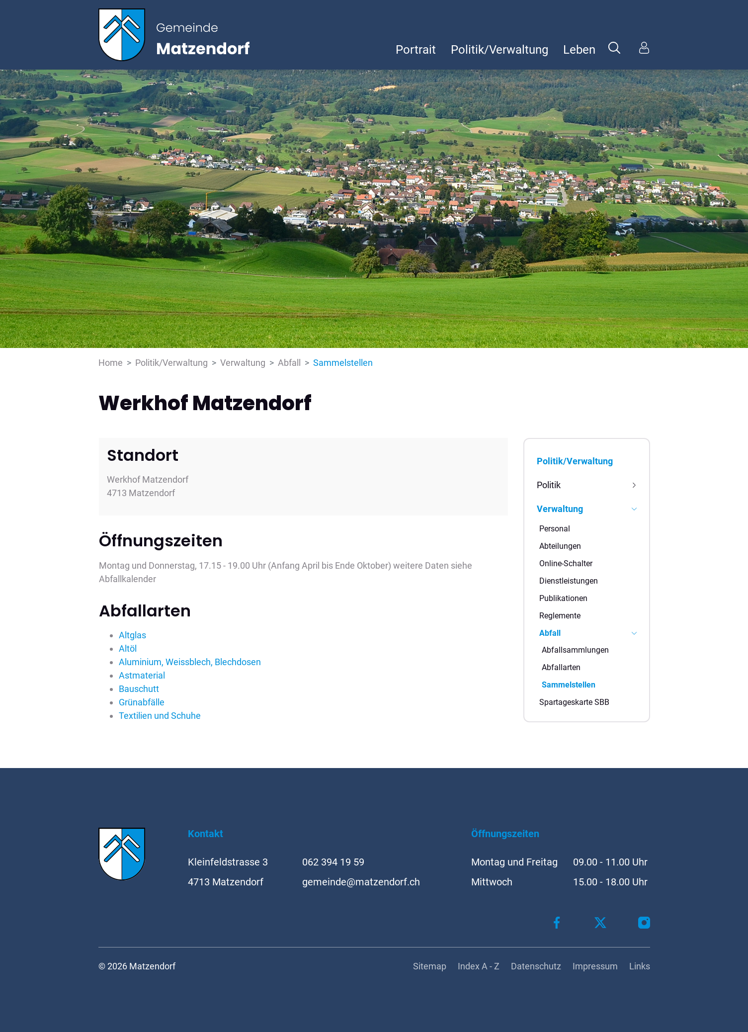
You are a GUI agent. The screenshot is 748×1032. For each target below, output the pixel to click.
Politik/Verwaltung (499, 50)
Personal (554, 528)
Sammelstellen (568, 687)
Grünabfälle (142, 702)
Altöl (128, 648)
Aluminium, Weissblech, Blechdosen (190, 662)
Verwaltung (560, 509)
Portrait (416, 50)
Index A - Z (478, 966)
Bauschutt (139, 689)
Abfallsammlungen (575, 650)
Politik (549, 485)
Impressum (595, 966)
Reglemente (560, 615)
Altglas (132, 635)
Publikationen (563, 598)
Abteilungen (560, 546)
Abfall (550, 633)
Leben (579, 50)
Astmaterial (142, 675)
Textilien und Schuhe (160, 715)
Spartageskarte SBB (574, 702)
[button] (614, 47)
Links (639, 966)
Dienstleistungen (568, 581)
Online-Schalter (565, 563)
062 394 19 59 (333, 862)
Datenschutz (536, 966)
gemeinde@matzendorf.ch (361, 882)
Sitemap (429, 966)
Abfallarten (561, 667)
